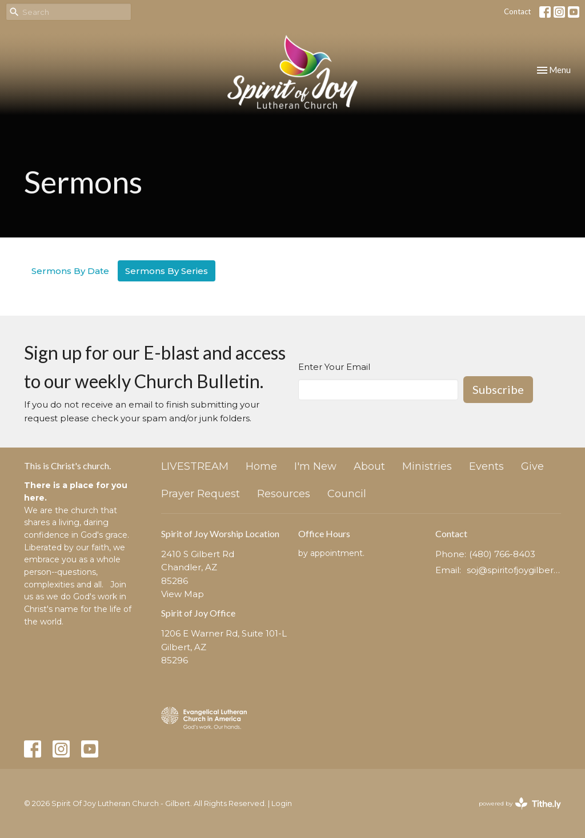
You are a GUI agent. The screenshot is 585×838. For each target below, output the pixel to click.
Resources (283, 494)
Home (261, 466)
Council (346, 494)
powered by (520, 803)
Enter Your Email (334, 366)
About (369, 466)
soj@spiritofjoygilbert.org (514, 570)
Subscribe (498, 389)
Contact (517, 11)
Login (281, 803)
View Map (182, 594)
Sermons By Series (166, 270)
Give (532, 466)
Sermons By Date (70, 270)
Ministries (427, 466)
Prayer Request (200, 494)
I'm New (315, 466)
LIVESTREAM (195, 466)
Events (486, 466)
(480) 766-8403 (502, 554)
